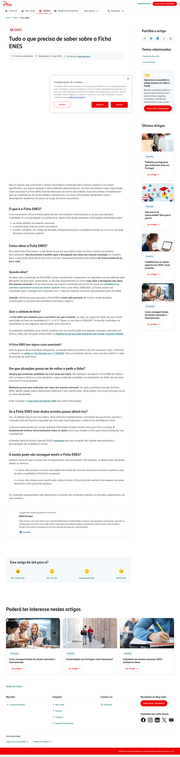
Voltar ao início (15, 688)
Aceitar (119, 105)
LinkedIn (25, 532)
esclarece (59, 440)
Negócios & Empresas (62, 725)
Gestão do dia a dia (151, 56)
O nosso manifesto (15, 707)
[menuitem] (11, 11)
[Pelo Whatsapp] (164, 38)
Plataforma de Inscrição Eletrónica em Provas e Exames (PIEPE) (89, 333)
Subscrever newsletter (164, 3)
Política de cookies (42, 744)
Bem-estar (58, 707)
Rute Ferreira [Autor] (83, 56)
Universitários (149, 62)
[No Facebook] (151, 38)
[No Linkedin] (157, 38)
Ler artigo (153, 174)
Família (57, 713)
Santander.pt (144, 3)
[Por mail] (144, 38)
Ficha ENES (24, 18)
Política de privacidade (17, 744)
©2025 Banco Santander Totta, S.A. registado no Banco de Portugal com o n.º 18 (146, 753)
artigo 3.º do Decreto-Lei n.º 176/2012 (44, 353)
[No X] (170, 38)
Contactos (106, 707)
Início (8, 17)
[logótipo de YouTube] (171, 722)
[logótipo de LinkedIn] (157, 722)
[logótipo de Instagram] (150, 722)
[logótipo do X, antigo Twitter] (164, 722)
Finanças (57, 719)
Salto (15, 17)
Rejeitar (100, 105)
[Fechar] (128, 78)
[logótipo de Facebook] (143, 722)
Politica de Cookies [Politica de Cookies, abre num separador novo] (76, 97)
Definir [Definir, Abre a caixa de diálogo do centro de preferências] (62, 105)
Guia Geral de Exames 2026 (42, 400)
